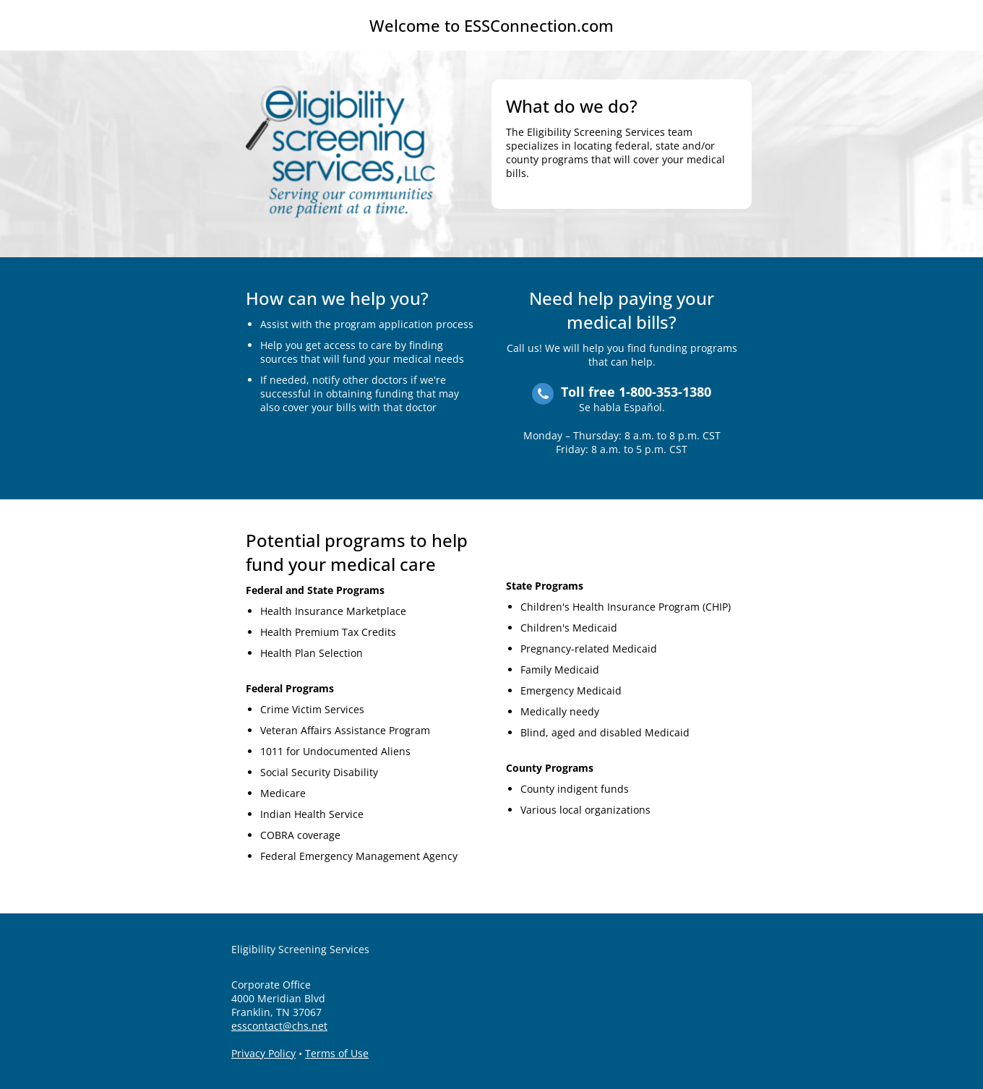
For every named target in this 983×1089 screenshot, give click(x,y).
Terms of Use (337, 1053)
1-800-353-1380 (665, 391)
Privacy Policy (263, 1053)
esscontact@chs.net (279, 1026)
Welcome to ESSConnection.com (491, 25)
